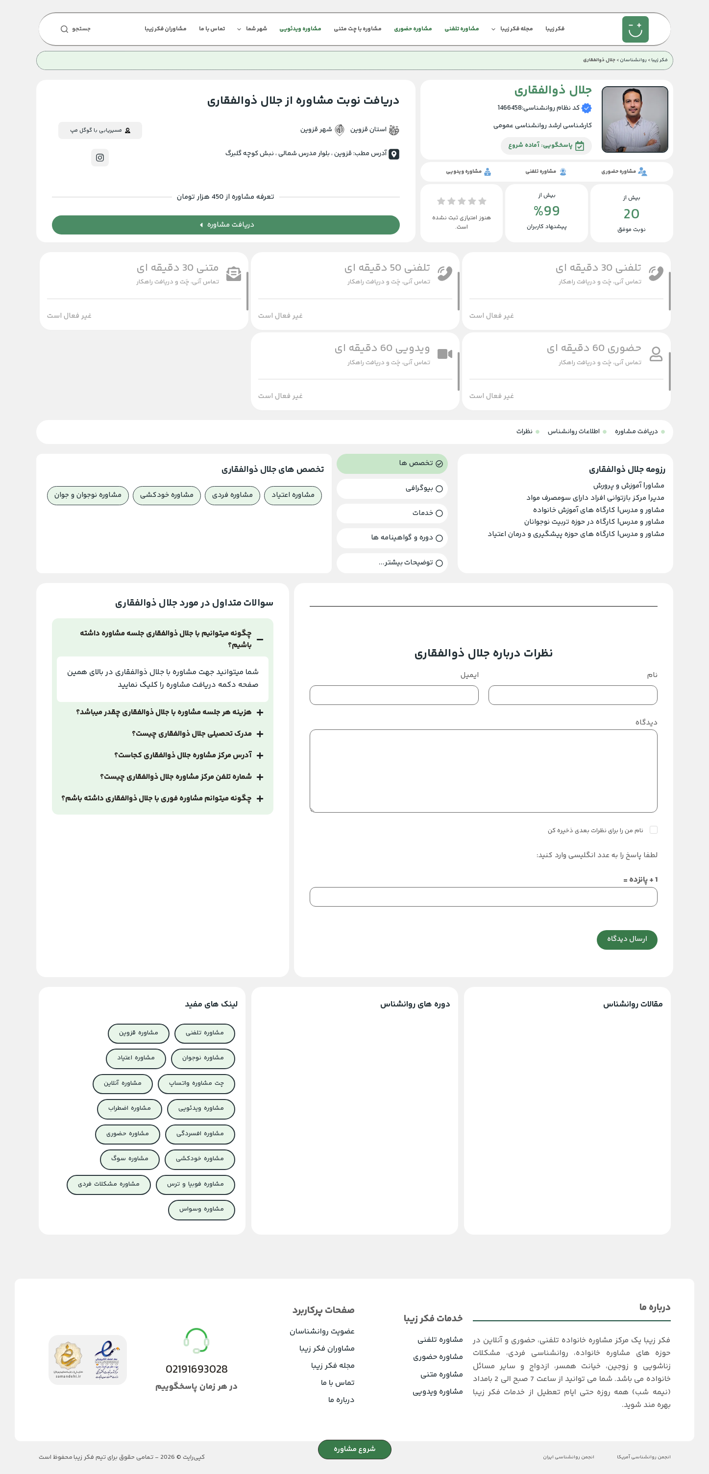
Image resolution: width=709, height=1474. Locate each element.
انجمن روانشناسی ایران (568, 1457)
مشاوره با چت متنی (358, 29)
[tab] (392, 464)
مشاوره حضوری (413, 29)
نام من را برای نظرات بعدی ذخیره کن (596, 831)
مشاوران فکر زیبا (166, 29)
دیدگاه (647, 722)
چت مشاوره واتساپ (196, 1083)
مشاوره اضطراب (129, 1108)
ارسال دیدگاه (627, 939)
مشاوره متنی (441, 1375)
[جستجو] (76, 29)
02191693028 (197, 1370)
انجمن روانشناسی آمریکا (644, 1457)
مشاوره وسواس (201, 1209)
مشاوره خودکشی (200, 1159)
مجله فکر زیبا (510, 29)
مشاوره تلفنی (461, 29)
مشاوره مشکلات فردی (109, 1184)
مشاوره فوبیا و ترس (195, 1184)
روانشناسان (633, 60)
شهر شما (250, 29)
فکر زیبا (554, 29)
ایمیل (470, 675)
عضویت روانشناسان (322, 1332)
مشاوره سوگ (129, 1159)
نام (652, 675)
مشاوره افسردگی (200, 1134)
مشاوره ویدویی (438, 1392)
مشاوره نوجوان (203, 1058)
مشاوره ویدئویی (300, 29)
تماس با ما (212, 29)
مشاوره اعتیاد (136, 1058)
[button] (491, 316)
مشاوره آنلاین (123, 1083)
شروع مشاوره (355, 1449)
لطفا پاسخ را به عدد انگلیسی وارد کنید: (597, 855)
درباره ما (341, 1400)
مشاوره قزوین (138, 1033)
